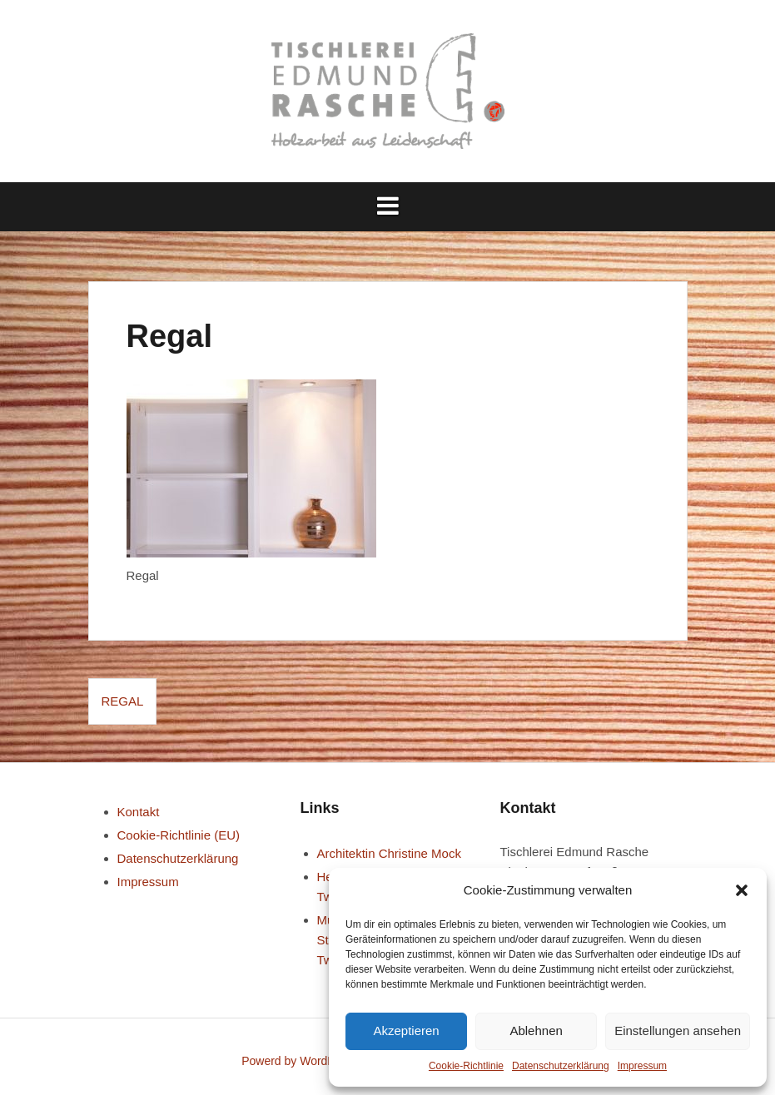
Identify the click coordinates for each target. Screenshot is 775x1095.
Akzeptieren (406, 1030)
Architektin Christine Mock (389, 853)
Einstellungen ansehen (677, 1030)
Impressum (642, 1066)
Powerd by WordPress (299, 1061)
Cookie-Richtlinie (466, 1066)
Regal (123, 701)
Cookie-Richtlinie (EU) (179, 835)
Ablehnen (535, 1030)
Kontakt (138, 812)
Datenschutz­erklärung (560, 1066)
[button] (741, 890)
